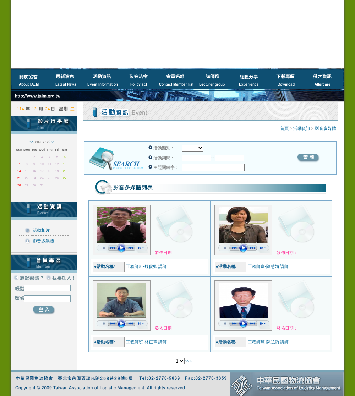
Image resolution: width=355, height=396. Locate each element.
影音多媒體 (43, 240)
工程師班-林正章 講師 (146, 342)
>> (189, 361)
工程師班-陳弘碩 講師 (268, 342)
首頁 (284, 128)
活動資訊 (301, 128)
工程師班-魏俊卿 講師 (146, 266)
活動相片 (41, 230)
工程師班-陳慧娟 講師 (268, 266)
